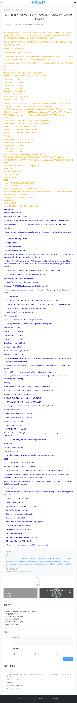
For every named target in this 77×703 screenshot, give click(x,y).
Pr (55, 698)
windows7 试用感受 (13, 619)
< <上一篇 (8, 596)
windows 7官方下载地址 (14, 616)
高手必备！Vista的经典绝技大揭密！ (59, 590)
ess (57, 698)
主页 (6, 10)
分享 (38, 583)
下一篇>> (69, 593)
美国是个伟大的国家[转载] (15, 622)
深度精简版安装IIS (12, 624)
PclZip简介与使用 (12, 614)
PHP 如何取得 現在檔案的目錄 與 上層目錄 (21, 611)
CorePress (40, 698)
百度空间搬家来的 (16, 10)
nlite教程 (8, 593)
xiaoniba (8, 24)
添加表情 (16, 649)
